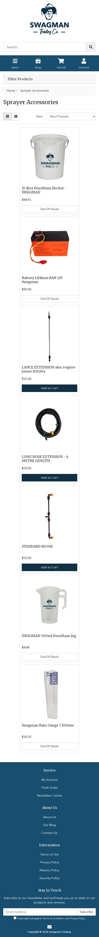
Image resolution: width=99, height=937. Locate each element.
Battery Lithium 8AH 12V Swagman (42, 280)
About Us (49, 817)
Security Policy (49, 878)
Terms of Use (49, 854)
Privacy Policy (49, 862)
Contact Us (49, 833)
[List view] (16, 116)
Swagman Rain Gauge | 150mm (48, 725)
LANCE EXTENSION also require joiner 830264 (48, 369)
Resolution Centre (49, 795)
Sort (39, 116)
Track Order (49, 787)
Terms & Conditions (54, 918)
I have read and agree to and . (50, 918)
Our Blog (49, 825)
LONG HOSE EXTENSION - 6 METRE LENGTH (45, 459)
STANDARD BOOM (37, 546)
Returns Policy (49, 870)
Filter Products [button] (20, 79)
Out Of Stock (49, 209)
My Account (49, 780)
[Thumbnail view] (7, 116)
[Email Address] (40, 912)
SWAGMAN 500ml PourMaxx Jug (49, 636)
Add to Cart (49, 388)
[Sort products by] (71, 116)
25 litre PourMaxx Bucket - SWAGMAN (44, 190)
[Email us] (49, 927)
